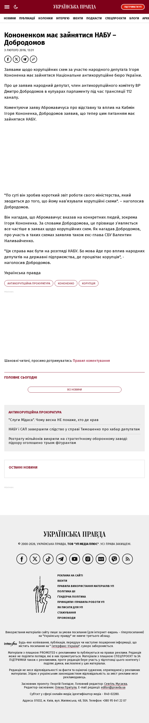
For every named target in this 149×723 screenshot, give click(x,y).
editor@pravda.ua (113, 687)
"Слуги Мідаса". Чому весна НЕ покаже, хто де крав (53, 420)
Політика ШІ (66, 591)
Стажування (66, 612)
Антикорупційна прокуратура (28, 283)
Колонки (45, 18)
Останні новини (23, 467)
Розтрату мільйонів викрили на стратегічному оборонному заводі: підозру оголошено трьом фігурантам (68, 441)
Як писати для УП (70, 607)
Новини (10, 18)
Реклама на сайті (70, 575)
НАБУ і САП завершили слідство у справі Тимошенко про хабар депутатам (74, 429)
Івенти (78, 18)
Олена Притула (66, 687)
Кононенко (66, 283)
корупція (88, 283)
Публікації (27, 18)
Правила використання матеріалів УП (85, 586)
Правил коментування (91, 361)
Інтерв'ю (62, 18)
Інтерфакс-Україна (65, 646)
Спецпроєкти (115, 18)
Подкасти (94, 18)
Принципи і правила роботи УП (80, 602)
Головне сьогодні (20, 377)
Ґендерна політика (71, 596)
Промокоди (66, 617)
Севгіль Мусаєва (115, 684)
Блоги (134, 18)
